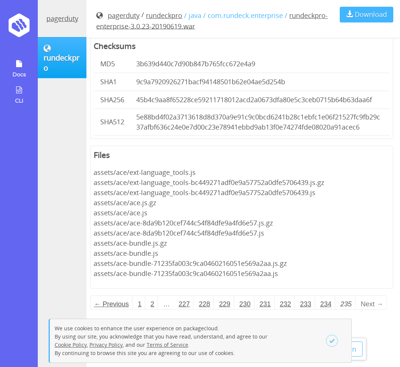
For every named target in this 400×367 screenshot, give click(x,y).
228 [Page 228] (204, 304)
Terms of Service (167, 344)
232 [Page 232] (285, 304)
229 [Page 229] (224, 304)
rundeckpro (164, 15)
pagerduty (62, 18)
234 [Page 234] (326, 304)
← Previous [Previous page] (111, 304)
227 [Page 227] (184, 304)
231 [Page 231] (265, 304)
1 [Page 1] (139, 304)
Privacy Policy (106, 344)
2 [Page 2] (152, 304)
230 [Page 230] (245, 304)
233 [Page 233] (305, 304)
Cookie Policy (71, 344)
